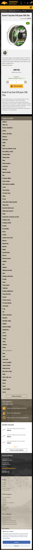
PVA (3, 312)
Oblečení (4, 267)
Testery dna (5, 359)
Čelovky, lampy (5, 157)
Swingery (4, 344)
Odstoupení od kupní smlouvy (9, 522)
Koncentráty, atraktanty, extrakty (10, 217)
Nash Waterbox (6, 252)
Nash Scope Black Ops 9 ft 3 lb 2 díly (16, 428)
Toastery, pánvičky (6, 362)
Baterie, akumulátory (7, 128)
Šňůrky (4, 347)
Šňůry (3, 353)
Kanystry (4, 499)
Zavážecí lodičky (6, 389)
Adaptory (4, 122)
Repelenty (4, 318)
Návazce (4, 255)
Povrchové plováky (6, 303)
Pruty (3, 309)
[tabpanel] (16, 437)
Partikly (4, 279)
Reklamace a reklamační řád (9, 520)
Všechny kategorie (16, 396)
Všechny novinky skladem (16, 450)
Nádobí (4, 249)
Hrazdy (4, 199)
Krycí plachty (5, 229)
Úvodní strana (4, 10)
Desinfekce (5, 166)
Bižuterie (4, 136)
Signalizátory (5, 329)
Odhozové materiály (7, 270)
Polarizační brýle (6, 294)
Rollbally (4, 324)
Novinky (4, 484)
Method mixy (5, 243)
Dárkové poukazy (6, 163)
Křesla (3, 231)
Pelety (4, 282)
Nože (3, 264)
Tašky (3, 356)
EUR (21, 2)
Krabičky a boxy (6, 220)
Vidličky (4, 380)
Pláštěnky (4, 500)
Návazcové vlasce (6, 258)
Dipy (3, 175)
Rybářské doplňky (6, 327)
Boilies (4, 142)
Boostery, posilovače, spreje (9, 148)
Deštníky (4, 169)
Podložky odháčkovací (7, 291)
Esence (4, 187)
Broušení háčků (6, 154)
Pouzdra (4, 297)
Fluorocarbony (5, 190)
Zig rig (4, 392)
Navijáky (4, 261)
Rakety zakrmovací (7, 315)
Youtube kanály (5, 490)
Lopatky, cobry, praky (7, 237)
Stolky (4, 341)
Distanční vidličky (6, 178)
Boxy (3, 506)
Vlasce (4, 383)
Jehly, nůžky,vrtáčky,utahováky (9, 202)
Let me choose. (6, 538)
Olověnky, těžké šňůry (7, 276)
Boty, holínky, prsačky (7, 151)
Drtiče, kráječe (6, 181)
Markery (4, 240)
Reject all (16, 545)
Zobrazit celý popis (7, 65)
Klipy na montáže (6, 497)
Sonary (4, 332)
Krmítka (4, 226)
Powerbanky (5, 306)
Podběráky (5, 288)
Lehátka (4, 234)
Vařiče (3, 374)
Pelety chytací (5, 285)
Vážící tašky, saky (6, 377)
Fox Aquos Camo (6, 193)
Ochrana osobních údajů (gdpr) (9, 524)
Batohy (4, 131)
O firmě (4, 482)
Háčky (3, 196)
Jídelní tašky (5, 205)
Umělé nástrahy (6, 368)
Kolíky (3, 214)
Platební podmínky (6, 517)
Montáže (4, 246)
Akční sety (5, 125)
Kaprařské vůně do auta (8, 208)
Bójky (3, 145)
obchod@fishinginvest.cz (8, 468)
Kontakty (4, 486)
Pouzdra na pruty (6, 300)
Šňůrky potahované (7, 350)
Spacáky (4, 335)
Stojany (4, 338)
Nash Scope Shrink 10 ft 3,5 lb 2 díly (16, 441)
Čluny (3, 160)
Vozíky (4, 386)
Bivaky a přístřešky (7, 133)
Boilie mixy (4, 139)
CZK (21, 3)
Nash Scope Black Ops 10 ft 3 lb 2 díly (16, 435)
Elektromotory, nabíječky (8, 184)
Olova (3, 273)
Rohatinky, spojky (6, 321)
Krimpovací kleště (6, 223)
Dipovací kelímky (6, 172)
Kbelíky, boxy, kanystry (7, 211)
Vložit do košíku (16, 86)
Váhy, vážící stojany (7, 371)
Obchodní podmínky (7, 519)
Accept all (16, 542)
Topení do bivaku (6, 365)
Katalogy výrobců (6, 488)
